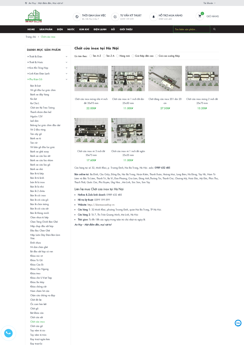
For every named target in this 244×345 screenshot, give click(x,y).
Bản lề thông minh (39, 213)
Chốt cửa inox (37, 321)
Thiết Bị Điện (35, 56)
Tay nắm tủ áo (37, 330)
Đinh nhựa (35, 242)
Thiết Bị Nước (35, 62)
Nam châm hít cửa (39, 291)
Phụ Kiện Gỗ (35, 79)
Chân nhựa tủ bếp (39, 217)
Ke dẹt (33, 98)
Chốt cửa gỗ (36, 326)
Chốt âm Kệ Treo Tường (42, 107)
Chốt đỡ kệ (36, 299)
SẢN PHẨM (45, 29)
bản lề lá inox (37, 182)
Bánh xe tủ (35, 138)
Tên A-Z (95, 55)
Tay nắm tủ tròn (38, 334)
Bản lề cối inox (38, 195)
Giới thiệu (126, 29)
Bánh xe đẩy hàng (39, 94)
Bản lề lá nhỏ (37, 186)
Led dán (34, 120)
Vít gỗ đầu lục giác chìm (43, 90)
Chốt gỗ (34, 308)
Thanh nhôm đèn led (40, 112)
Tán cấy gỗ (36, 134)
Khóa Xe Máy (37, 282)
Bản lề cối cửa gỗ (39, 199)
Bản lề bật (35, 85)
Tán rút (33, 142)
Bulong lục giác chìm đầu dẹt (45, 125)
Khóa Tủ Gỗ (36, 260)
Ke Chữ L (34, 103)
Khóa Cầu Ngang (39, 269)
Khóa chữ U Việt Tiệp (41, 277)
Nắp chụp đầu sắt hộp (42, 226)
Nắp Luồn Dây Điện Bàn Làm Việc (45, 236)
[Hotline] (10, 335)
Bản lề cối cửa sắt (39, 208)
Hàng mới (123, 55)
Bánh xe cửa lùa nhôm (41, 160)
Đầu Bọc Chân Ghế (40, 230)
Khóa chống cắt (38, 286)
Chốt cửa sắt (36, 317)
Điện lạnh (100, 29)
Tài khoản (208, 2)
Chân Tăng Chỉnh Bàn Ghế (44, 221)
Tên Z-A (109, 55)
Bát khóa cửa (37, 312)
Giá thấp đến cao (143, 55)
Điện (60, 29)
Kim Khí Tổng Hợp (38, 68)
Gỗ (113, 29)
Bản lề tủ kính (37, 177)
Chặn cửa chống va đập (42, 295)
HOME (31, 29)
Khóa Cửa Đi (37, 264)
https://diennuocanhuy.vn (101, 204)
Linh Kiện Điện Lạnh (39, 73)
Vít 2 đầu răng (38, 129)
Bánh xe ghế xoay (39, 151)
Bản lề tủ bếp (37, 173)
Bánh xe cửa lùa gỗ (40, 164)
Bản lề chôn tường (39, 204)
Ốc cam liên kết (38, 304)
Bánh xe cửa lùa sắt (40, 155)
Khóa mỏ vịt (36, 255)
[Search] (214, 29)
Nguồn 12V (36, 116)
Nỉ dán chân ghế (39, 247)
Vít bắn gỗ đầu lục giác (42, 147)
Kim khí (84, 29)
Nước (71, 29)
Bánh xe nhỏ (36, 169)
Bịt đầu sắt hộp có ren (41, 251)
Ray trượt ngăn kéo (40, 339)
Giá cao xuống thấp (167, 55)
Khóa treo (35, 273)
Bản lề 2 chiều (37, 191)
